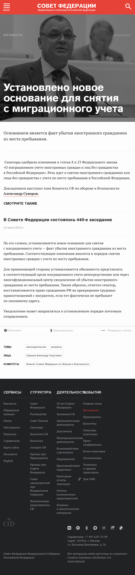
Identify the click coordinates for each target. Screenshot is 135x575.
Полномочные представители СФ (40, 505)
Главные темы (92, 403)
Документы (64, 431)
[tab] (67, 330)
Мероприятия (66, 459)
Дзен (78, 528)
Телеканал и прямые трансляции (91, 468)
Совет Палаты (39, 420)
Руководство (38, 414)
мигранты (56, 346)
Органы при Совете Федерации (38, 468)
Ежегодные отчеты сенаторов (64, 480)
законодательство (36, 346)
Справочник (12, 440)
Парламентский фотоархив (121, 528)
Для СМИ (89, 479)
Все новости (13, 35)
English (8, 460)
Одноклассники (63, 330)
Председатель (92, 417)
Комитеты (90, 423)
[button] (6, 7)
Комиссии (36, 440)
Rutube (112, 528)
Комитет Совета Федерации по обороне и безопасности (57, 364)
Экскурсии (10, 454)
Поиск (8, 420)
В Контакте (14, 330)
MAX (95, 528)
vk (69, 528)
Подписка (10, 434)
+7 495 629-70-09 (96, 536)
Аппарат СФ (38, 447)
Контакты (10, 403)
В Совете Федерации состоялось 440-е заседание (58, 219)
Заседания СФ (66, 414)
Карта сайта (11, 447)
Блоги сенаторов (94, 451)
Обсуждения (12, 427)
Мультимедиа (92, 458)
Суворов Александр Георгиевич (44, 355)
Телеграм (104, 528)
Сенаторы (36, 427)
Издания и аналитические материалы (68, 508)
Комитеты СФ (39, 434)
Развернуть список (119, 330)
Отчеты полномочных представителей (67, 494)
